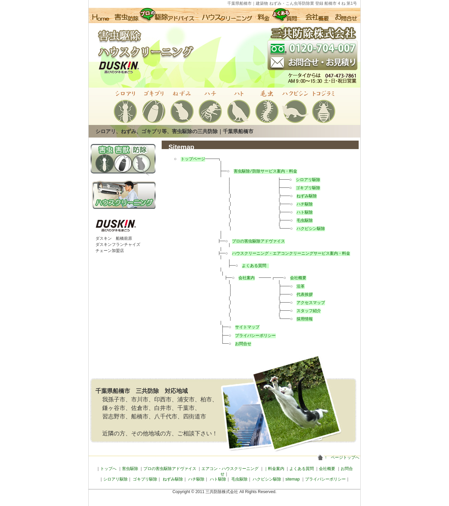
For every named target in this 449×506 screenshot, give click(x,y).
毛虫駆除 (298, 220)
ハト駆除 (298, 212)
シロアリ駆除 (301, 180)
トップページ (192, 159)
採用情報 (298, 319)
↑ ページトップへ (342, 457)
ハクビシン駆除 (304, 229)
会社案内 (243, 278)
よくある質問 (251, 266)
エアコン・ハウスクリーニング (229, 468)
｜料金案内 (274, 468)
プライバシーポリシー (252, 336)
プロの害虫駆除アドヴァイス (255, 241)
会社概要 (285, 278)
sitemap (292, 479)
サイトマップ (244, 327)
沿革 (294, 286)
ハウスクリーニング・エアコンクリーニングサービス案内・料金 (288, 253)
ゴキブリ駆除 (301, 188)
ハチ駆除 (298, 204)
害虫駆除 (130, 468)
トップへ (108, 468)
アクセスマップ (304, 303)
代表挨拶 (298, 294)
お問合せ (240, 344)
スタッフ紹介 (302, 311)
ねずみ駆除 (300, 196)
